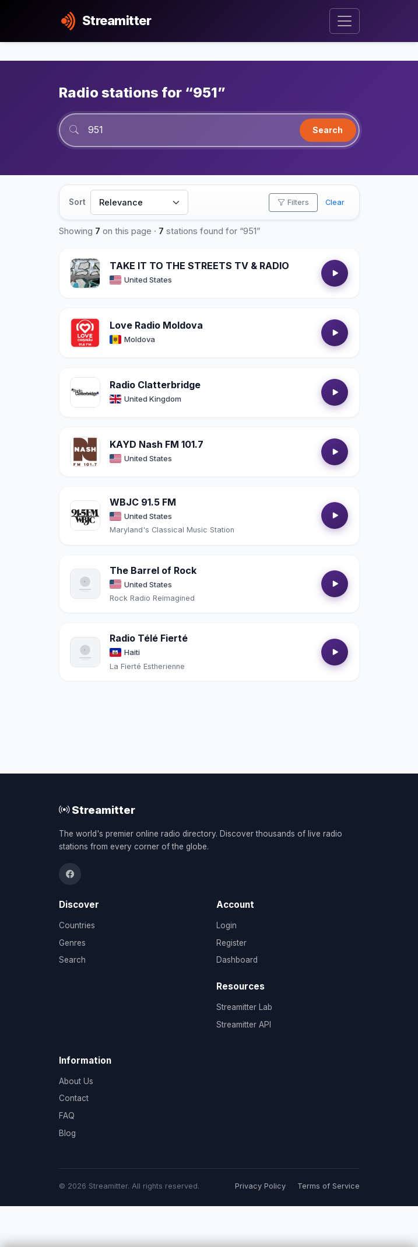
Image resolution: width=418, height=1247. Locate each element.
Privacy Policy (260, 1186)
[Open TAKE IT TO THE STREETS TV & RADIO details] (85, 273)
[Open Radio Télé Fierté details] (85, 652)
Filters (293, 202)
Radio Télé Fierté (149, 638)
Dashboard (237, 959)
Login (226, 925)
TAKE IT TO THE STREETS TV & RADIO (199, 265)
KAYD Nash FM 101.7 (156, 444)
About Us (76, 1081)
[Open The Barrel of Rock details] (85, 584)
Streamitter (97, 809)
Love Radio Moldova (156, 325)
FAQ (67, 1115)
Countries (77, 925)
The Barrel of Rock (153, 570)
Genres (72, 943)
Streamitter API (243, 1024)
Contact (74, 1098)
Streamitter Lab (244, 1007)
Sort (77, 202)
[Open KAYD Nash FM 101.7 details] (85, 452)
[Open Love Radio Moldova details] (85, 333)
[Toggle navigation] (344, 21)
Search (327, 130)
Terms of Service (328, 1186)
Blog (67, 1133)
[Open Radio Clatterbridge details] (85, 392)
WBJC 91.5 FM (143, 502)
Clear (335, 202)
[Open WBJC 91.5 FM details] (85, 515)
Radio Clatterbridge (155, 385)
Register (231, 943)
